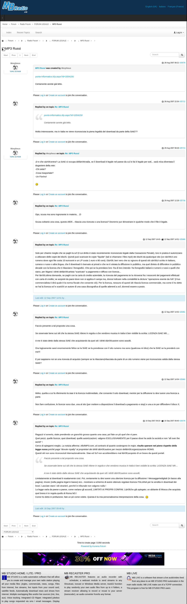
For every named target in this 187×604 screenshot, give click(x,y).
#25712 (182, 101)
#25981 (182, 312)
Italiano (162, 6)
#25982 (182, 379)
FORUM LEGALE (41, 24)
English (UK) (151, 6)
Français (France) (176, 6)
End (34, 55)
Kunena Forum (99, 546)
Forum (13, 24)
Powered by (86, 546)
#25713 (182, 148)
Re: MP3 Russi (62, 107)
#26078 (182, 421)
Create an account (57, 95)
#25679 (182, 63)
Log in (42, 95)
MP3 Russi (40, 68)
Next (26, 55)
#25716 (182, 201)
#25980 (182, 239)
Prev (14, 55)
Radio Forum (25, 24)
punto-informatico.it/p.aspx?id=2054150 (54, 76)
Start (6, 55)
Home (4, 24)
